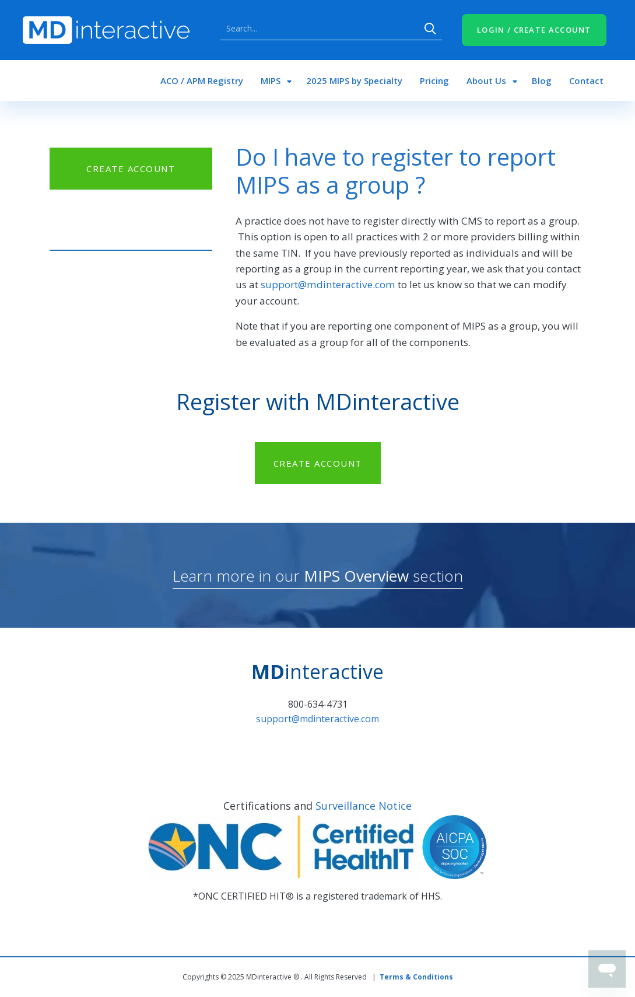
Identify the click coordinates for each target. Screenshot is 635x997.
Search (430, 28)
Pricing (434, 80)
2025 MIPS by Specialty (354, 80)
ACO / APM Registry (201, 80)
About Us (486, 80)
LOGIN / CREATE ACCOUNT (534, 30)
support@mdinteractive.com (328, 284)
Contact (586, 80)
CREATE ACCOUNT (130, 168)
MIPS (270, 80)
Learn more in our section (318, 575)
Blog (542, 80)
